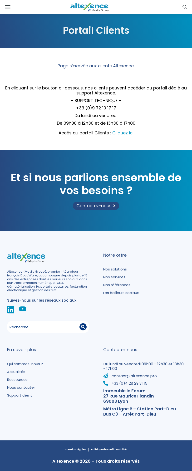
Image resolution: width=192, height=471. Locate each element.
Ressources (17, 379)
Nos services (114, 277)
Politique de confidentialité (109, 449)
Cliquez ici (122, 133)
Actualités (16, 371)
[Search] (83, 326)
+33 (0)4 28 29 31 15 (129, 383)
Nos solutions (115, 269)
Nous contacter (21, 387)
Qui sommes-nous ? (25, 363)
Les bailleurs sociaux (121, 292)
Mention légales (75, 449)
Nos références (116, 284)
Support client (19, 395)
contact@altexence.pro (134, 376)
